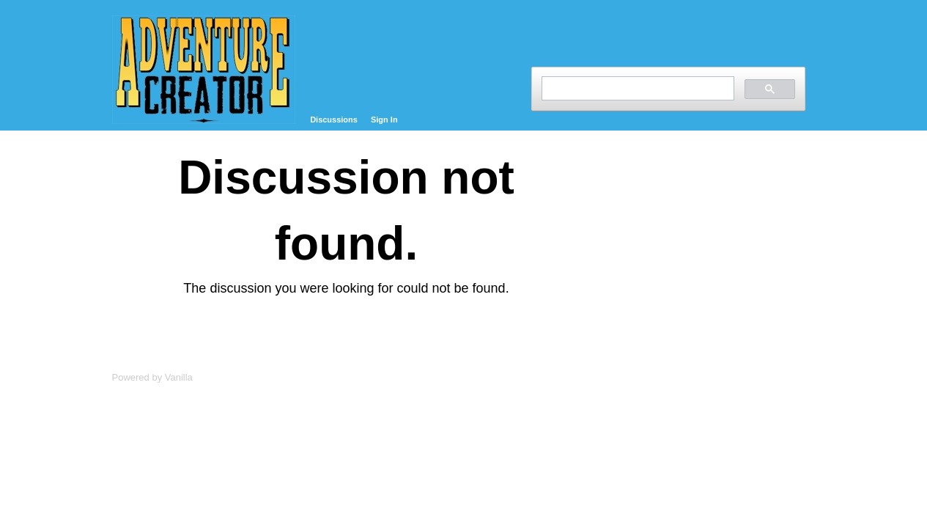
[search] (636, 88)
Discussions (334, 119)
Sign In (384, 119)
